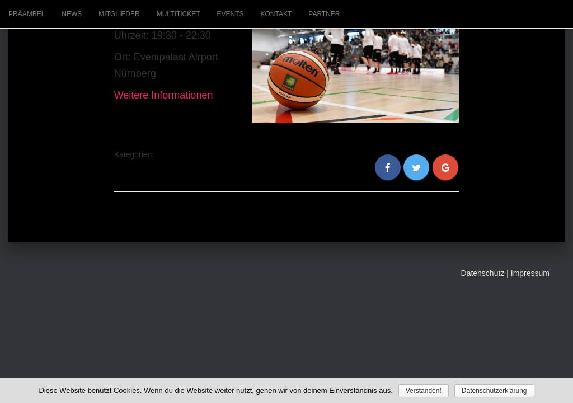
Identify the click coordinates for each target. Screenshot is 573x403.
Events (230, 14)
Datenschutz (483, 273)
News (72, 14)
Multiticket (178, 14)
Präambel (26, 14)
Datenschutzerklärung (494, 391)
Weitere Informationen (163, 95)
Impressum (530, 273)
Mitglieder (118, 14)
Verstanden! (424, 391)
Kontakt (276, 14)
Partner (324, 14)
